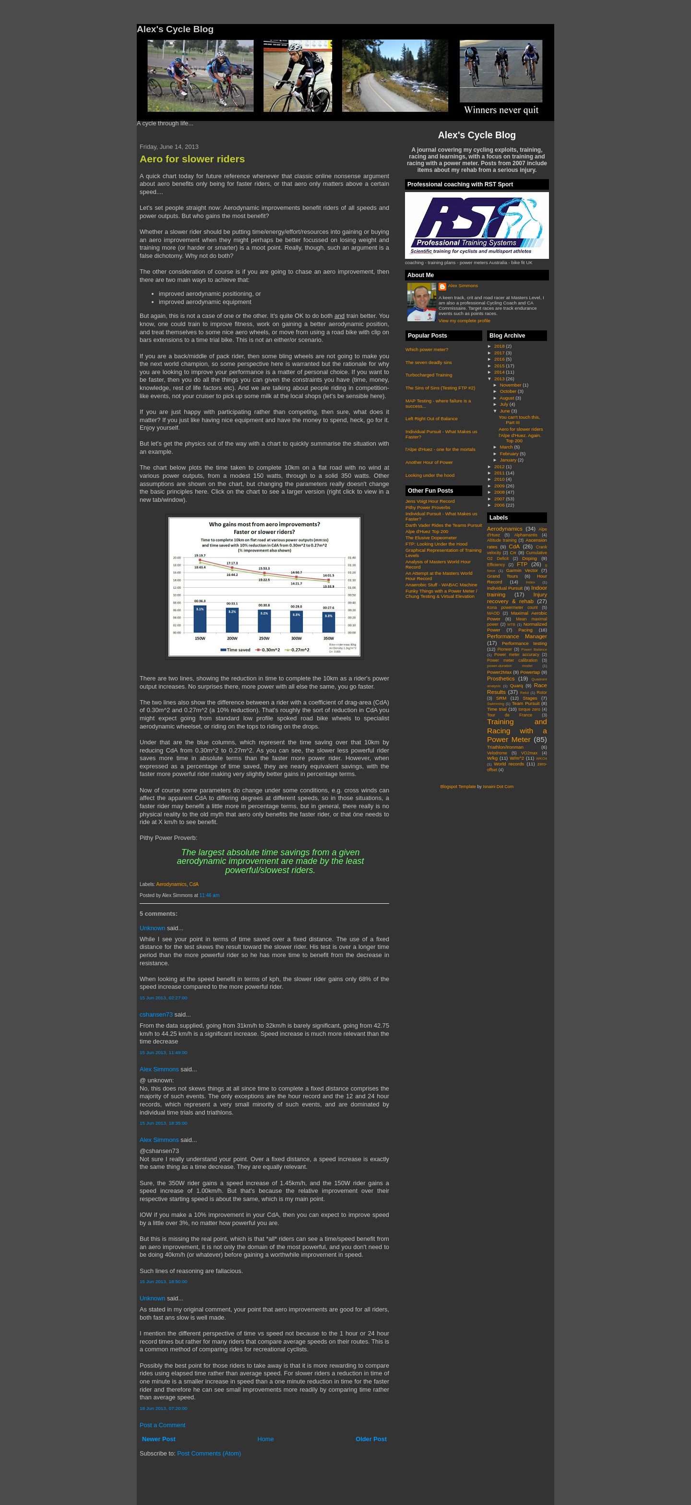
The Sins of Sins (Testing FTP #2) (440, 387)
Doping (529, 558)
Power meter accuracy (516, 654)
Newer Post (159, 1439)
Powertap (530, 672)
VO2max (529, 753)
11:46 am (210, 895)
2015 (500, 365)
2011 (500, 472)
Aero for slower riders (192, 158)
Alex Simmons (159, 1069)
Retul (524, 693)
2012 (500, 466)
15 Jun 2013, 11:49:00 (163, 1052)
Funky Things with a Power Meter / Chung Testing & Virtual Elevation (441, 593)
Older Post (371, 1439)
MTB (511, 624)
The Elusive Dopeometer (431, 537)
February (510, 453)
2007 (500, 498)
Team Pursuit (526, 703)
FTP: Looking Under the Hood (436, 543)
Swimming (495, 704)
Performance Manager (517, 636)
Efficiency (496, 564)
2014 (500, 372)
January (509, 459)
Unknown (152, 928)
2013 (500, 378)
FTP (522, 564)
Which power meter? (426, 349)
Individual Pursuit (505, 588)
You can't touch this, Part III (519, 419)
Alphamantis (525, 535)
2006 (500, 505)
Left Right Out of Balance (431, 418)
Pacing (525, 629)
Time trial (497, 709)
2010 (500, 479)
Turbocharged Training (428, 374)
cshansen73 (156, 1014)
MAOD (493, 613)
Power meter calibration (512, 660)
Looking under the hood (429, 475)
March (507, 446)
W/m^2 (517, 758)
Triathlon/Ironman (505, 747)
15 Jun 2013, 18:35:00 (163, 1123)
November (511, 385)
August (507, 398)
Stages (530, 698)
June (506, 410)
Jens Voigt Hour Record (430, 501)
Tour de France (509, 715)
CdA (193, 884)
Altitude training (502, 540)
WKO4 (541, 758)
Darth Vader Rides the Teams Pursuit (443, 525)
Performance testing (524, 643)
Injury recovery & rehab (517, 597)
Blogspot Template (458, 786)
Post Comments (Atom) (209, 1453)
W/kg (492, 758)
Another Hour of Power (429, 462)
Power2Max (499, 672)
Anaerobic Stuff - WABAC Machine (441, 584)
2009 (500, 485)
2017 (500, 352)
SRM (501, 698)
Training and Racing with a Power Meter (517, 730)
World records (509, 763)
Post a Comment (162, 1425)
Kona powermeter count (512, 607)
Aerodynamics (171, 884)
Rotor (542, 692)
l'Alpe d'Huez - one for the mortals (440, 449)
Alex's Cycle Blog (477, 135)
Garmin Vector (522, 570)
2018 (500, 346)
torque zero (529, 709)
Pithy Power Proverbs (427, 507)
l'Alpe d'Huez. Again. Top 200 (520, 438)
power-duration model (509, 666)
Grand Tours (502, 576)
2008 (500, 492)
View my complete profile (464, 320)
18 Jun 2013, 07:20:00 (163, 1408)
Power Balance (534, 649)
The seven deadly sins (428, 362)
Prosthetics (501, 678)
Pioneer (505, 649)
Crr (513, 552)
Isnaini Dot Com (498, 786)
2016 (500, 359)
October (509, 391)
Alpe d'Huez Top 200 (426, 531)
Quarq (516, 685)
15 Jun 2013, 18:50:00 (163, 1281)
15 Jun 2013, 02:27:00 (163, 997)
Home (265, 1439)
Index (530, 582)
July (505, 404)
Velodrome (497, 753)
